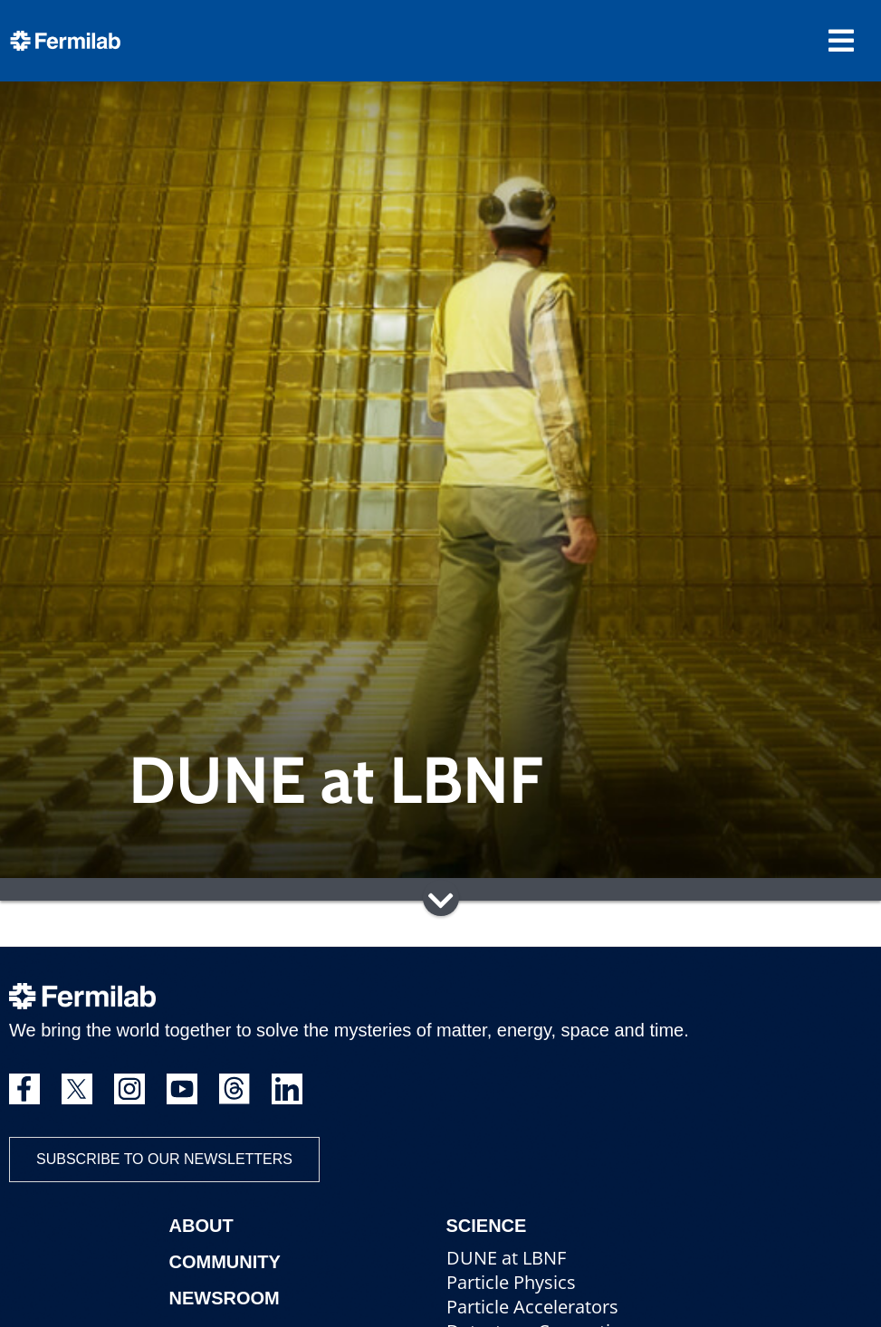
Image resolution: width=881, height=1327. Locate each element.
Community (225, 1262)
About (201, 1226)
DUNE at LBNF (506, 1258)
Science (486, 1226)
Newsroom (224, 1298)
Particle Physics (511, 1282)
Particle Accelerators (532, 1306)
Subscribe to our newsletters (164, 1159)
